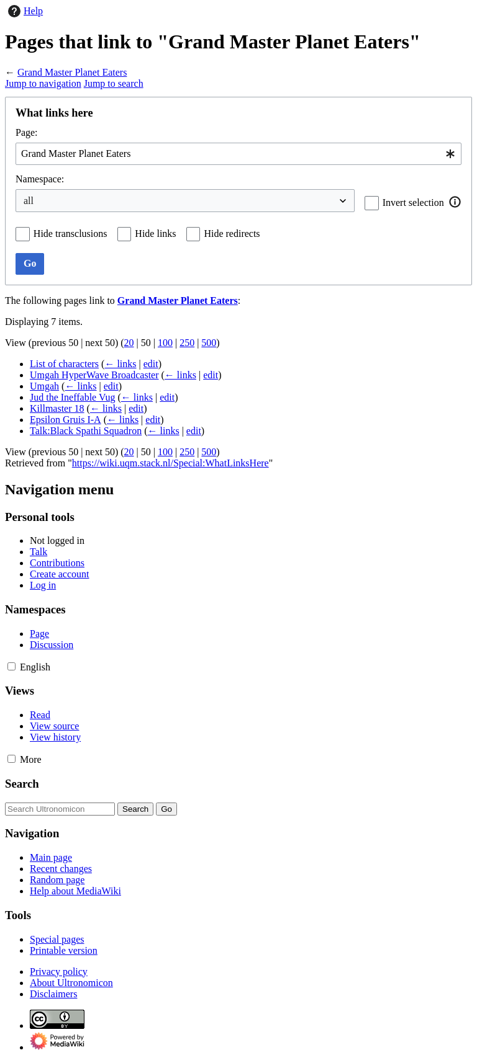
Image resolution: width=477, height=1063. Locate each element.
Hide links (155, 233)
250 (186, 342)
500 (208, 342)
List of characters (64, 363)
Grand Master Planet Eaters (72, 72)
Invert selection (413, 202)
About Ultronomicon (71, 982)
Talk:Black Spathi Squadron (86, 430)
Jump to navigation (43, 83)
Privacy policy (59, 971)
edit (150, 363)
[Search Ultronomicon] (60, 809)
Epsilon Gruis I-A (65, 419)
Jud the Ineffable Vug (73, 397)
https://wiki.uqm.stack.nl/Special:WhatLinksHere (170, 463)
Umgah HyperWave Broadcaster (94, 375)
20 (129, 342)
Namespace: (40, 179)
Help (24, 11)
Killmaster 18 (57, 408)
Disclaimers (53, 994)
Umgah (44, 386)
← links (120, 363)
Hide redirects (232, 233)
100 (165, 342)
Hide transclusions (70, 233)
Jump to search (113, 83)
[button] (455, 202)
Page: (27, 132)
